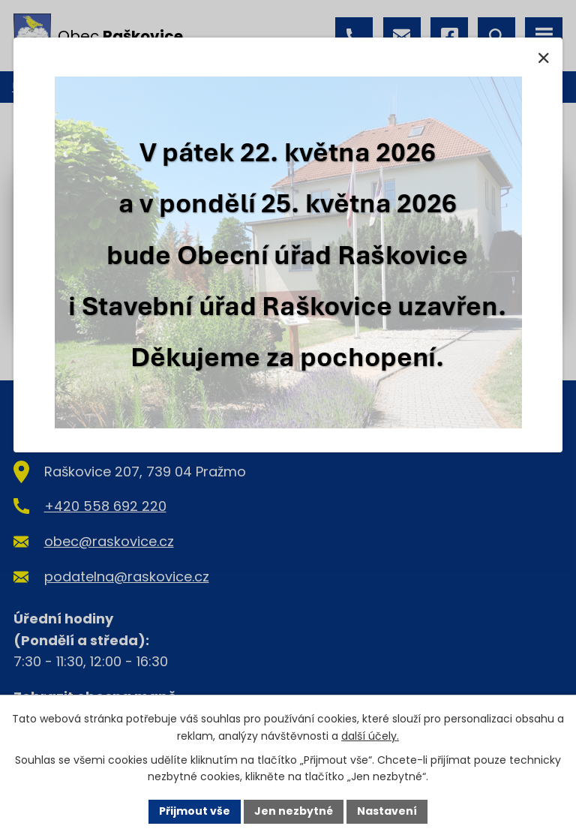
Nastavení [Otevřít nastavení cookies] (387, 810)
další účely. (370, 735)
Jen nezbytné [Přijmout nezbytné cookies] (293, 810)
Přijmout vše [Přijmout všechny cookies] (194, 810)
